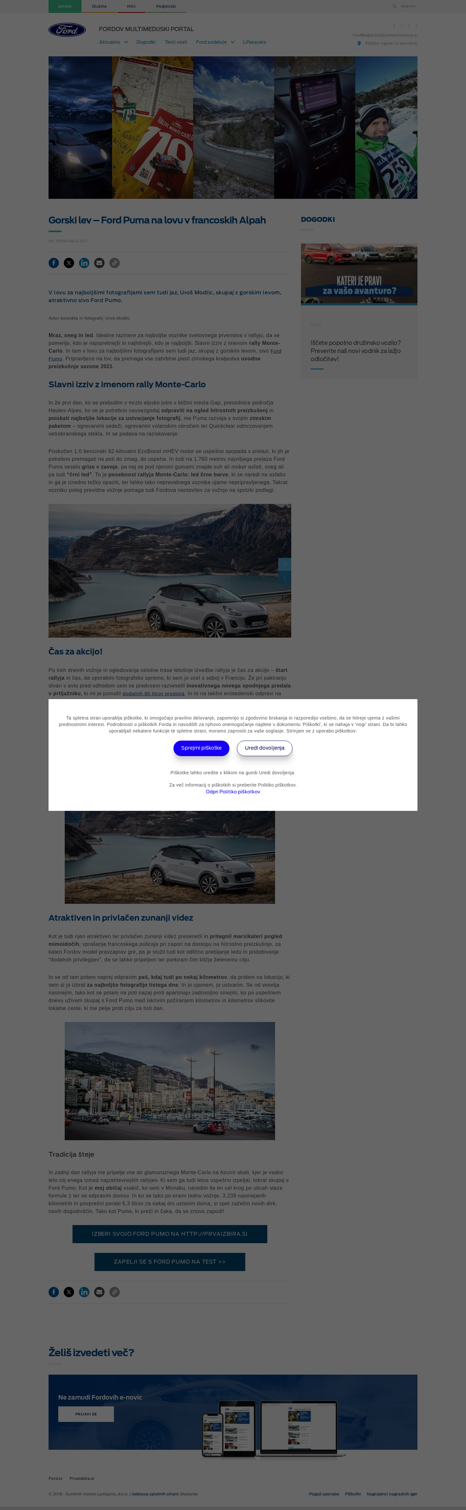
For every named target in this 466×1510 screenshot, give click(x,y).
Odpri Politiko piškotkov (233, 791)
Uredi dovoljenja (267, 748)
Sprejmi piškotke (199, 748)
